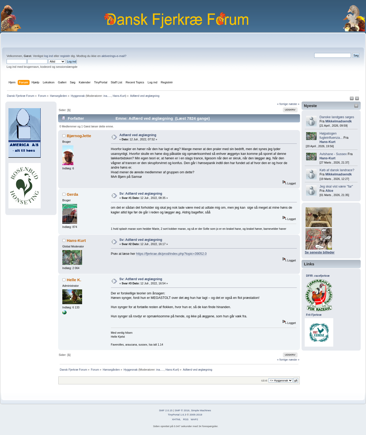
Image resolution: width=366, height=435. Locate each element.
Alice (329, 191)
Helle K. (74, 280)
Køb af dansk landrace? (337, 170)
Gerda (72, 194)
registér (65, 56)
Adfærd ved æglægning (137, 135)
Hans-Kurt (119, 95)
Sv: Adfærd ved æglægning (140, 193)
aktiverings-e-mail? (113, 56)
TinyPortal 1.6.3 (177, 414)
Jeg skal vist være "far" (336, 186)
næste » (294, 104)
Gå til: (264, 380)
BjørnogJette (79, 135)
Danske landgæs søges (337, 117)
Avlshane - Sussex (333, 154)
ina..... (107, 95)
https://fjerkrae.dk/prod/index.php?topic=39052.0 (171, 254)
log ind (48, 56)
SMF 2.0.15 (166, 410)
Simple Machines (201, 410)
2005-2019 (196, 414)
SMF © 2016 (182, 410)
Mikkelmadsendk (338, 121)
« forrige (282, 104)
